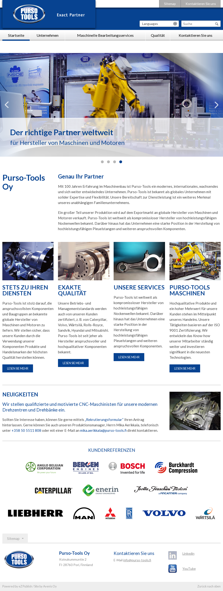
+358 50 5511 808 (26, 430)
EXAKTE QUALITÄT (72, 290)
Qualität (158, 35)
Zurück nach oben (209, 586)
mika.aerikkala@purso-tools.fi (103, 430)
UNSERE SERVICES (139, 287)
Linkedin (188, 553)
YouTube (189, 569)
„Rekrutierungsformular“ (104, 419)
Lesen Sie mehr (17, 368)
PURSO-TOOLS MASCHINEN (189, 290)
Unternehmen (47, 35)
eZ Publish (25, 586)
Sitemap (170, 4)
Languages (150, 24)
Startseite (16, 35)
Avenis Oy (50, 586)
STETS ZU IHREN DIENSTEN (25, 290)
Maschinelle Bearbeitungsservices (105, 35)
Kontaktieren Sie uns (201, 4)
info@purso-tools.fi (137, 560)
